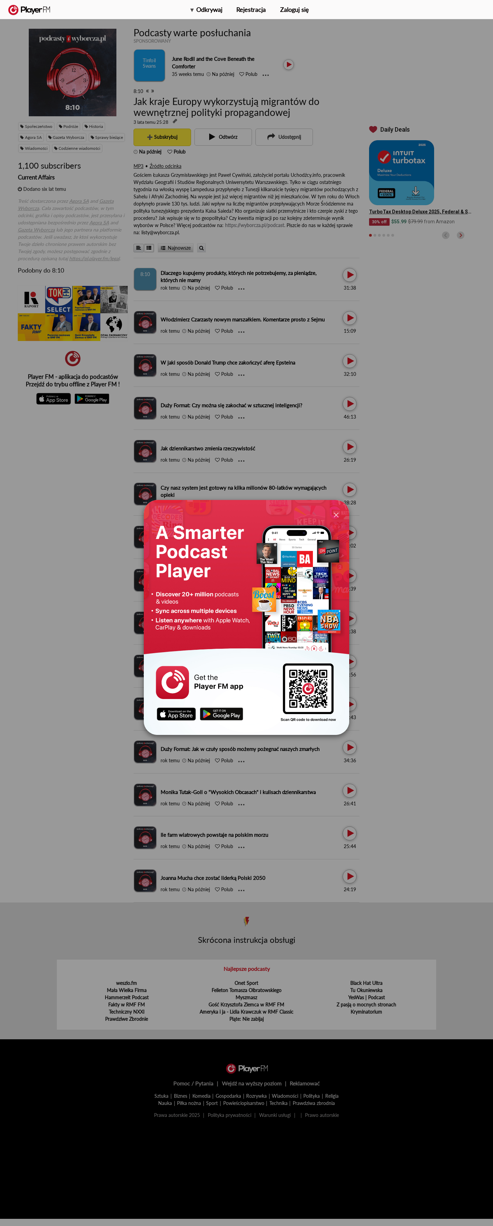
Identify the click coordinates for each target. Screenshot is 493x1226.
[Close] (336, 514)
